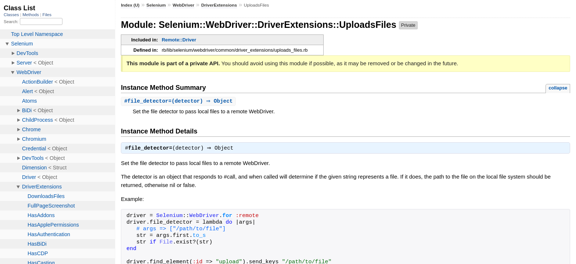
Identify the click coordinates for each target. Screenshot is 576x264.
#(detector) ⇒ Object (179, 101)
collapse (557, 88)
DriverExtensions (219, 5)
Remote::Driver (179, 40)
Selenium (156, 5)
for (227, 217)
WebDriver (183, 5)
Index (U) (130, 5)
